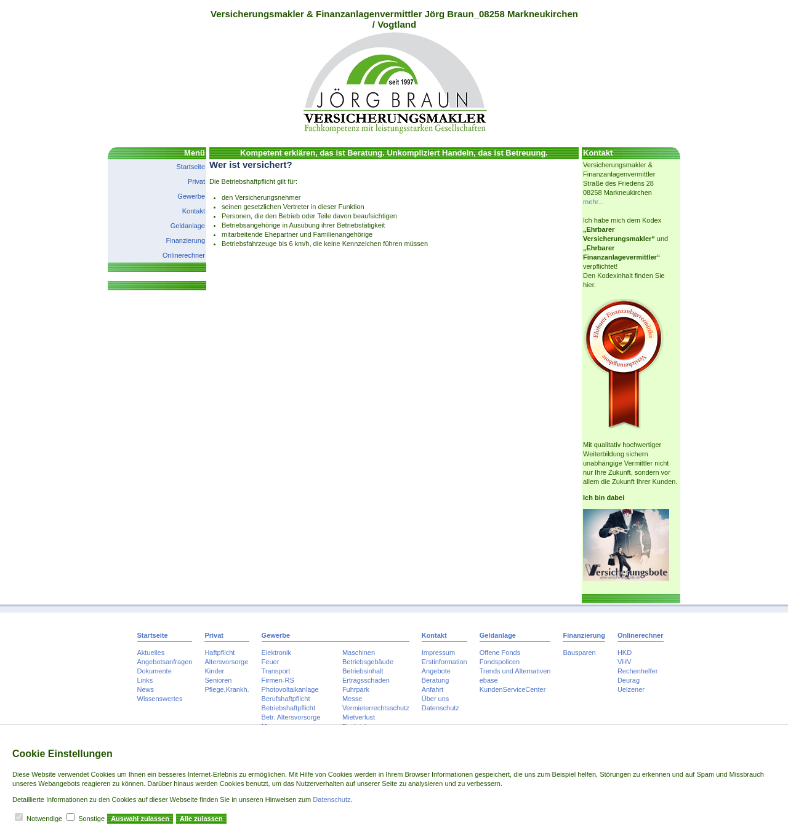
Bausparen (579, 652)
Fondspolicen (500, 661)
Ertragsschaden (366, 680)
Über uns (435, 698)
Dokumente (154, 671)
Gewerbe (191, 196)
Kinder (214, 671)
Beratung (435, 680)
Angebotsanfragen (165, 661)
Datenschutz (440, 708)
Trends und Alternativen (515, 671)
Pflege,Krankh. (226, 689)
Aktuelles (151, 652)
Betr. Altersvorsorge (291, 717)
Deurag (628, 680)
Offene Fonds (500, 652)
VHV (624, 661)
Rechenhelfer (637, 671)
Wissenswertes (160, 698)
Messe (352, 698)
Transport (276, 671)
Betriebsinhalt (363, 671)
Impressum (438, 652)
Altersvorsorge (226, 661)
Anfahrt (432, 689)
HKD (624, 652)
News (146, 689)
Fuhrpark (355, 689)
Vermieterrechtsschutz (375, 708)
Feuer (270, 661)
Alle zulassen (201, 818)
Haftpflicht (219, 652)
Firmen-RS (278, 680)
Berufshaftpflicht (286, 698)
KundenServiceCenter (513, 689)
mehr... (593, 201)
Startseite (191, 166)
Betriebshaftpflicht (288, 708)
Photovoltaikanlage (290, 689)
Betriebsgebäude (367, 661)
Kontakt (193, 211)
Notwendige (44, 818)
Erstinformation (444, 661)
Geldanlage (188, 225)
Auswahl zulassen (140, 818)
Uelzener (631, 689)
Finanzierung (185, 240)
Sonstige (91, 818)
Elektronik (276, 652)
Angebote (436, 671)
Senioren (217, 680)
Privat (196, 181)
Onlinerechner (184, 255)
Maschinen (358, 652)
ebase (489, 680)
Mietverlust (358, 717)
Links (145, 680)
